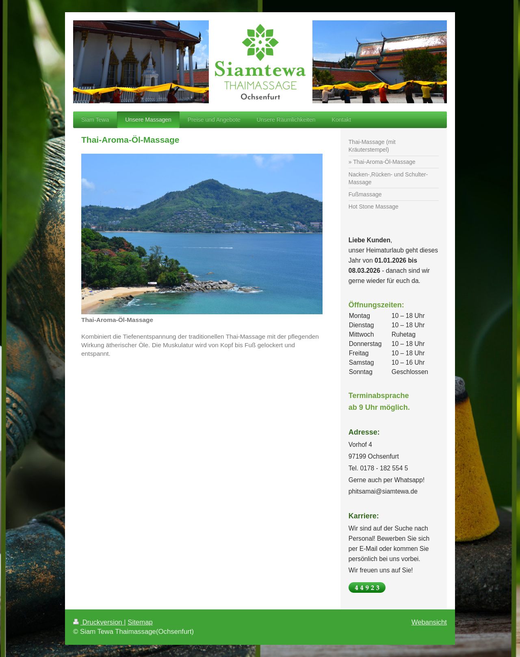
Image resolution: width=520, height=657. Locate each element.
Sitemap (140, 622)
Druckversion (98, 622)
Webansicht (429, 622)
